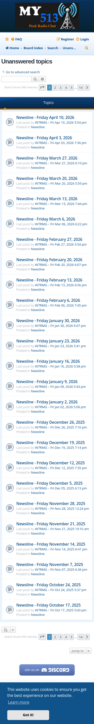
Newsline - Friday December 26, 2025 (50, 422)
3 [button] (60, 87)
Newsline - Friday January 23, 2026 (48, 341)
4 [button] (66, 87)
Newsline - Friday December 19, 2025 (50, 442)
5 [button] (71, 87)
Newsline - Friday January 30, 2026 (48, 320)
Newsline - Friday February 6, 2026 (48, 300)
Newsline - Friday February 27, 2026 (49, 239)
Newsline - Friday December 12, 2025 (50, 463)
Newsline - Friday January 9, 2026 (46, 381)
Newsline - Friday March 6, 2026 (45, 219)
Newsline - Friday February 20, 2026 (49, 259)
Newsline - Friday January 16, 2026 (48, 361)
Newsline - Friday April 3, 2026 (44, 137)
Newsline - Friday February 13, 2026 (49, 280)
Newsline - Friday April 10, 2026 (45, 117)
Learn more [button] (18, 702)
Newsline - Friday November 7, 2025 (49, 564)
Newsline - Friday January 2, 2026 (46, 402)
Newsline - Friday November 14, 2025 (50, 544)
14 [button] (80, 87)
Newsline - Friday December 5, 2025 (49, 483)
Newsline (38, 127)
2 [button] (55, 87)
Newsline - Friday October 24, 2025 (48, 585)
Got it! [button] (28, 714)
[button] (42, 88)
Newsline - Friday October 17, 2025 (48, 605)
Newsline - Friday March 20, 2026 (46, 178)
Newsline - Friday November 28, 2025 (50, 503)
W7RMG (41, 122)
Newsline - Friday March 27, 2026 (46, 158)
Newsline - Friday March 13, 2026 (46, 198)
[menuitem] (16, 39)
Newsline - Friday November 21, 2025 (50, 524)
